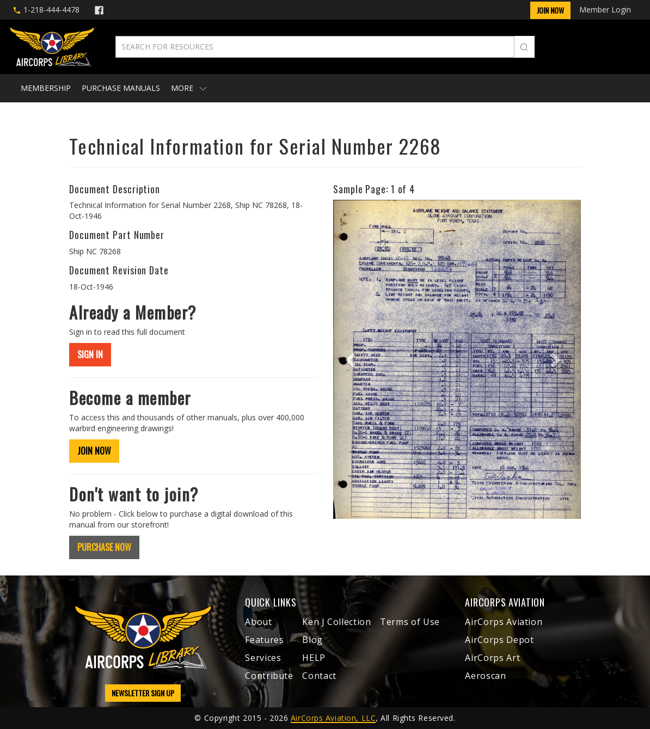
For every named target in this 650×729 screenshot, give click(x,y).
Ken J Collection (336, 622)
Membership (46, 88)
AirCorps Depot (499, 640)
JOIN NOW (94, 450)
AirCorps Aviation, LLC (333, 718)
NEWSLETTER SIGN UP (143, 693)
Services (263, 658)
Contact (319, 676)
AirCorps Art (492, 658)
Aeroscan (485, 676)
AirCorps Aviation (503, 622)
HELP (314, 658)
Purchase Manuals (121, 88)
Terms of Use (410, 622)
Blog (312, 640)
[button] (351, 359)
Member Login (605, 9)
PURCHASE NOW (104, 547)
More (188, 88)
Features (264, 640)
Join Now (550, 10)
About (258, 622)
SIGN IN (90, 354)
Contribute (269, 676)
